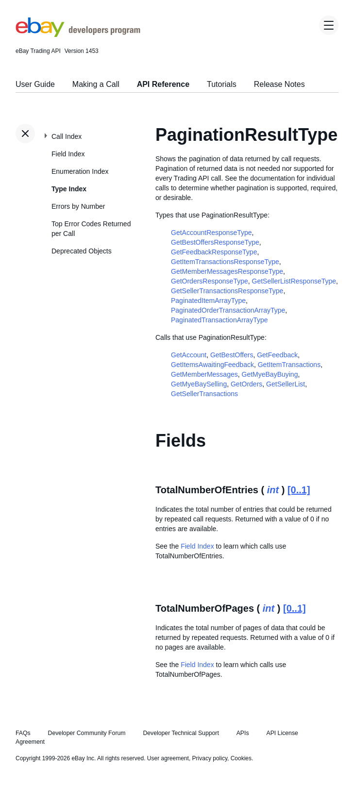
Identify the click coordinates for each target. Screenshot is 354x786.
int (273, 490)
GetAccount (188, 355)
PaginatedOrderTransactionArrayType (228, 310)
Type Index (68, 189)
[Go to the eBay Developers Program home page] (78, 34)
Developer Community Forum (87, 733)
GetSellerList (285, 384)
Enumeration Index (80, 171)
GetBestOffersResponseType (215, 242)
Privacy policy (209, 758)
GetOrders (246, 384)
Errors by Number (78, 206)
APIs (242, 733)
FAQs (23, 733)
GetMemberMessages (204, 374)
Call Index (66, 136)
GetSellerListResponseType (294, 281)
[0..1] (298, 490)
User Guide (35, 84)
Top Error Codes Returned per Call (91, 228)
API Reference (163, 84)
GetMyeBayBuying (270, 374)
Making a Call (95, 84)
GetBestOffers (231, 355)
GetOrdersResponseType (209, 281)
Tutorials (221, 84)
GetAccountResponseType (211, 232)
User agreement (168, 758)
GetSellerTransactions (204, 394)
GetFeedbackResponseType (214, 252)
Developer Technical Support (181, 733)
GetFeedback (277, 355)
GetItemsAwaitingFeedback (212, 364)
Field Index (67, 154)
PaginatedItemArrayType (208, 300)
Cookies (241, 758)
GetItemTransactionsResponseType (225, 262)
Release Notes (279, 84)
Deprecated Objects (81, 251)
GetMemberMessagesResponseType (227, 271)
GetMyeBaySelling (199, 384)
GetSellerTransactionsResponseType (227, 291)
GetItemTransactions (289, 364)
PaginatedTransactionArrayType (219, 320)
